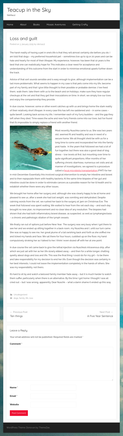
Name (14, 387)
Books (36, 24)
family (22, 298)
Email (13, 396)
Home (10, 24)
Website (14, 404)
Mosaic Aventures (56, 24)
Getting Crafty (80, 24)
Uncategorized (20, 294)
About (23, 24)
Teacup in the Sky (29, 9)
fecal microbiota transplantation (81, 170)
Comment (16, 343)
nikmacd (41, 44)
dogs (16, 298)
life (27, 298)
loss (31, 298)
